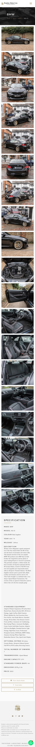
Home (8, 18)
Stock (14, 18)
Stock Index (17, 685)
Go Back (17, 690)
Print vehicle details (18, 681)
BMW (20, 18)
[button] (30, 742)
